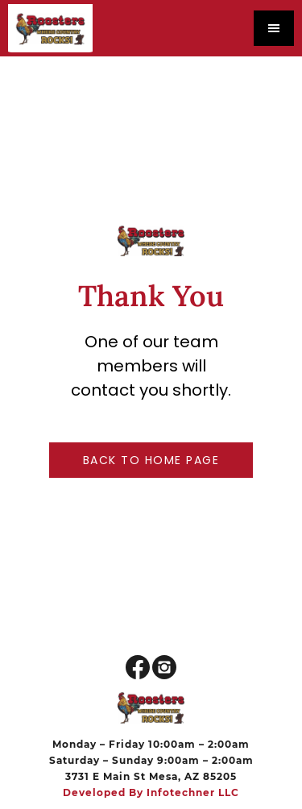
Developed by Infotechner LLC (151, 792)
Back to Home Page (151, 460)
